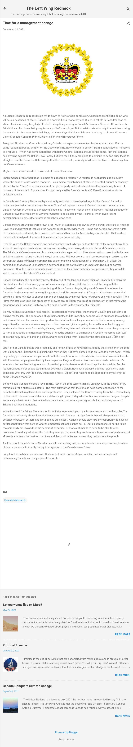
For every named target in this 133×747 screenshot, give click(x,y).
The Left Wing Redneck (48, 8)
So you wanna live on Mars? (22, 604)
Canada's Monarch (14, 500)
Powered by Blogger (66, 732)
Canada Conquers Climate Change (27, 686)
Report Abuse (66, 739)
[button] (128, 23)
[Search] (128, 9)
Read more (122, 634)
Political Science (15, 645)
